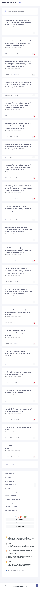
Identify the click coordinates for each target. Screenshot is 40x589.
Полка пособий (20, 526)
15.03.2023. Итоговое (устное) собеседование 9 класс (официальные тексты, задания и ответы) (18, 209)
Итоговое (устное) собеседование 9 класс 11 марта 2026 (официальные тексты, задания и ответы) (18, 43)
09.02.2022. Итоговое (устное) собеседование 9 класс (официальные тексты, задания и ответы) (18, 291)
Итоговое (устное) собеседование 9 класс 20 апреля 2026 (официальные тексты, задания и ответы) (18, 22)
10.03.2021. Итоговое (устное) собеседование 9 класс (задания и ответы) (17, 333)
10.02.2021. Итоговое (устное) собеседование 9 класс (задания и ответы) (17, 353)
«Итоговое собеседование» (13, 26)
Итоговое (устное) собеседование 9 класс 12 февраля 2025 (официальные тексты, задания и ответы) (18, 126)
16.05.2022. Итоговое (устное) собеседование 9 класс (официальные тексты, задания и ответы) (18, 250)
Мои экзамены (11, 3)
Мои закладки (20, 519)
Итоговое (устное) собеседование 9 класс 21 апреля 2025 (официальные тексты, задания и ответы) (18, 84)
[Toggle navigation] (35, 2)
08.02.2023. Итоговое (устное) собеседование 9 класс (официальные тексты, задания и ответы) (18, 229)
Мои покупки (20, 523)
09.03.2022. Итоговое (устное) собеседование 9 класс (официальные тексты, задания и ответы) (18, 271)
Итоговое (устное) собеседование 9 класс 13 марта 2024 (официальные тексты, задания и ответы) (18, 167)
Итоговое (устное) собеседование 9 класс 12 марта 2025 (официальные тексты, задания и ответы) (18, 105)
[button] (20, 11)
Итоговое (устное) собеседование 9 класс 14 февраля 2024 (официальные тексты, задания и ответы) (18, 188)
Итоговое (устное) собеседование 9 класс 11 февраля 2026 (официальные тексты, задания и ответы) (18, 64)
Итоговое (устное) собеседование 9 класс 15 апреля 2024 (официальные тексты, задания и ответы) (18, 147)
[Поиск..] (18, 464)
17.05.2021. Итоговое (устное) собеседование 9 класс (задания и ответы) (17, 312)
